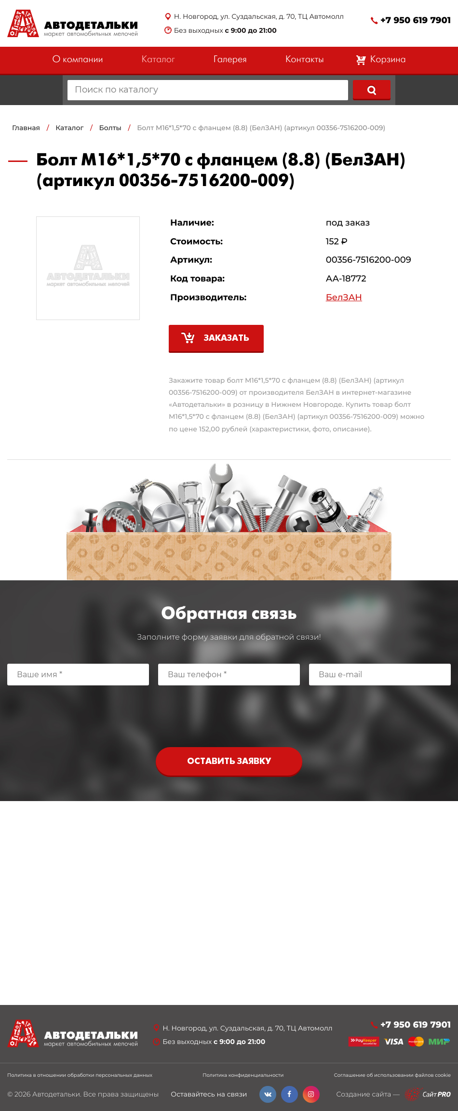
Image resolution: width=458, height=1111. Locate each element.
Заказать (226, 339)
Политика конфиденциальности (242, 1075)
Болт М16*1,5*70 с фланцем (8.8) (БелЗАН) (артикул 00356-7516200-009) (261, 127)
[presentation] (229, 714)
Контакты (304, 60)
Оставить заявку (229, 762)
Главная (26, 127)
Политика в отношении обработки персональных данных (79, 1075)
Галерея (230, 60)
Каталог (158, 60)
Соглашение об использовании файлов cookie (392, 1075)
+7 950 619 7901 (415, 20)
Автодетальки (56, 1094)
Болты (110, 127)
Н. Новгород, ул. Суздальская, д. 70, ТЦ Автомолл (259, 17)
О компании (77, 60)
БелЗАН (344, 298)
